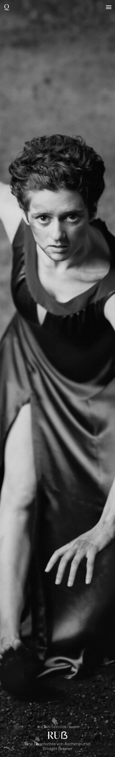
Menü (108, 7)
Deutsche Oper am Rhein (7, 7)
